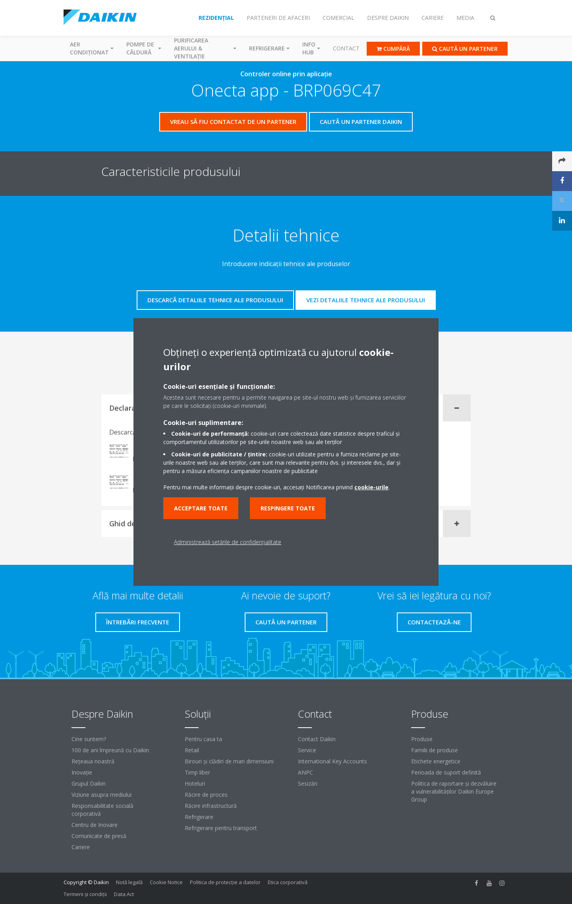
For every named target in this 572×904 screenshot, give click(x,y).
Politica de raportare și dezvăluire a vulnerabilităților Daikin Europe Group (454, 791)
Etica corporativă (287, 882)
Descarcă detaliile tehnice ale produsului (215, 300)
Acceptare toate (201, 508)
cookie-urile (371, 487)
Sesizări (307, 783)
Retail (192, 750)
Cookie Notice (166, 882)
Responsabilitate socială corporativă (102, 809)
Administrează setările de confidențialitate (227, 542)
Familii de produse (434, 750)
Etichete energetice (435, 761)
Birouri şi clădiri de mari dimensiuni (229, 761)
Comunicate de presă (99, 836)
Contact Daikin (317, 739)
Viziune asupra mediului (101, 794)
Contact (346, 48)
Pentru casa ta (203, 739)
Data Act (124, 894)
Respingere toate (288, 508)
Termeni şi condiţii (85, 894)
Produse (422, 739)
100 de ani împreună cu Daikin (110, 750)
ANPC (305, 772)
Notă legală (129, 882)
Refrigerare (199, 817)
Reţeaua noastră (93, 761)
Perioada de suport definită (446, 772)
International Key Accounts (332, 761)
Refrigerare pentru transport (221, 828)
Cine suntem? (89, 739)
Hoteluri (195, 783)
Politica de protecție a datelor (225, 882)
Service (307, 750)
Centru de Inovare (95, 825)
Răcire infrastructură (211, 805)
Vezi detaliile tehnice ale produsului (365, 300)
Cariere (81, 847)
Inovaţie (82, 772)
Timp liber (197, 772)
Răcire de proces (206, 794)
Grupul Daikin (89, 783)
